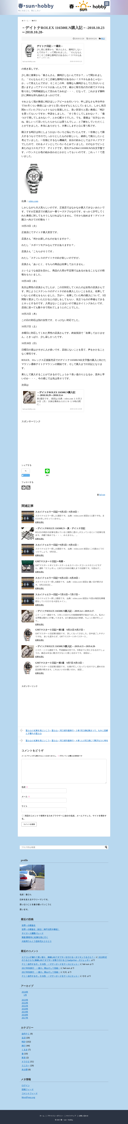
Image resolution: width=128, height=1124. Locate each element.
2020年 (25, 1008)
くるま (25, 1049)
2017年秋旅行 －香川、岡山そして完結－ (41, 968)
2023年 (25, 999)
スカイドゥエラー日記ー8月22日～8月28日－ (57, 578)
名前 (25, 786)
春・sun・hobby (36, 5)
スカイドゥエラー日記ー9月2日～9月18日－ (57, 512)
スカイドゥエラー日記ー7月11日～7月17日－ (57, 594)
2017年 (25, 1017)
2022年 (25, 1002)
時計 (103, 39)
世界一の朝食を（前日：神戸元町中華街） (41, 929)
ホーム (42, 1116)
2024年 (25, 991)
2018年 (25, 1014)
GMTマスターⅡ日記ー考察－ (50, 561)
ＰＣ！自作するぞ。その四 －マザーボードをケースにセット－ (51, 964)
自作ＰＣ (26, 1033)
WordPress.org (28, 1097)
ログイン (26, 1085)
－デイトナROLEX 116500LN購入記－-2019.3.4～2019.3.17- (64, 611)
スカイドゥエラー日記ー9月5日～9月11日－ (57, 545)
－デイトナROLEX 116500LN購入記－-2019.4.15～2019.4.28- (65, 646)
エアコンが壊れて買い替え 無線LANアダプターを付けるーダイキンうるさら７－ (58, 957)
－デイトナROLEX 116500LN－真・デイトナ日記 (60, 528)
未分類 (25, 1069)
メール (26, 796)
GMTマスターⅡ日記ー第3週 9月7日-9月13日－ (59, 663)
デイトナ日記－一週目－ (50, 46)
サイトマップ (71, 1116)
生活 (24, 1037)
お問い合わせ (83, 1116)
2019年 (25, 1011)
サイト (25, 806)
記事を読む (39, 522)
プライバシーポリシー (55, 1116)
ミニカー (26, 1065)
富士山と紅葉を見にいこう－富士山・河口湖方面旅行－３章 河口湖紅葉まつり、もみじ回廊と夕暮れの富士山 (64, 731)
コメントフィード (30, 1093)
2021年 (25, 1005)
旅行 (24, 1045)
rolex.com (33, 201)
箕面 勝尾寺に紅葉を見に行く (35, 937)
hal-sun (102, 495)
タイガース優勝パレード (33, 933)
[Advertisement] (43, 440)
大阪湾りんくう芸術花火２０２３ (37, 941)
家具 (24, 1057)
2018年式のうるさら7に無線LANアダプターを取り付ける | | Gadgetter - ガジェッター (64, 959)
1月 (25, 994)
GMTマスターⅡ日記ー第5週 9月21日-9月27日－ (60, 630)
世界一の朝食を (29, 925)
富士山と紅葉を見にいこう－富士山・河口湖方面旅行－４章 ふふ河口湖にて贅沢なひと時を (64, 740)
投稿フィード (28, 1089)
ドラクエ (26, 1061)
